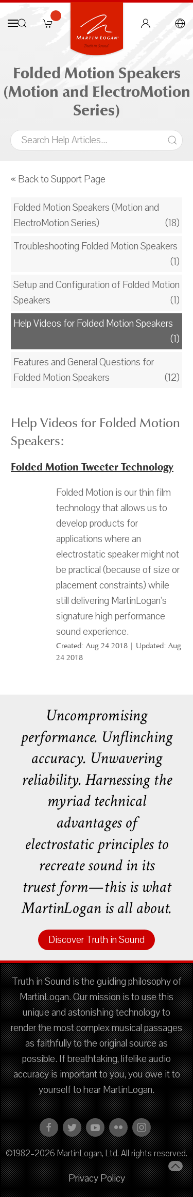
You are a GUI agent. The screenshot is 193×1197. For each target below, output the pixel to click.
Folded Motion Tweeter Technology (92, 467)
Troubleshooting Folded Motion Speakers (95, 246)
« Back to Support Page (58, 179)
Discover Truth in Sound (96, 940)
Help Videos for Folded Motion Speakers (93, 323)
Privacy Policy (96, 1178)
